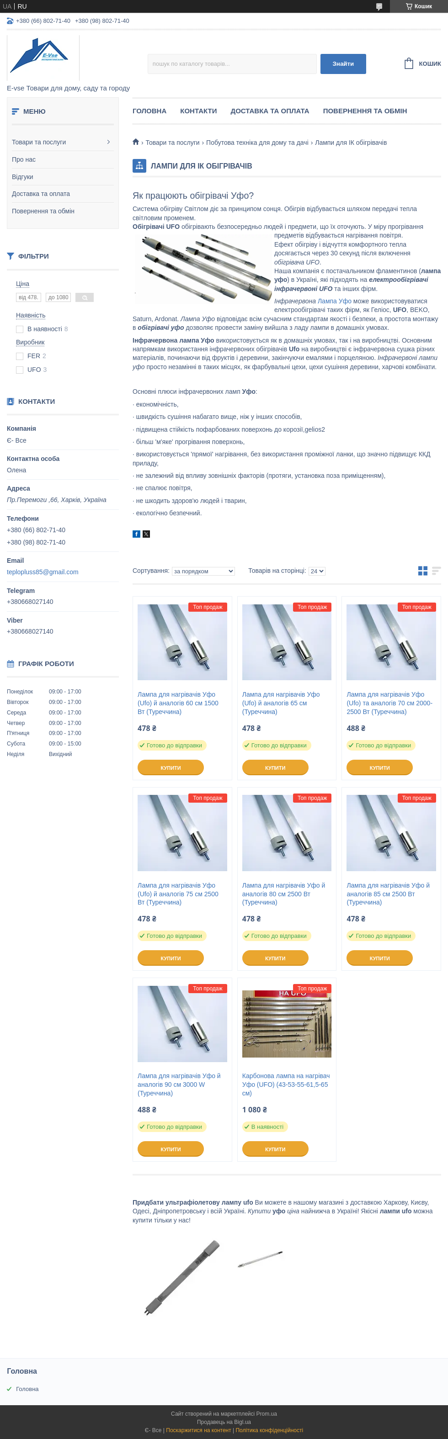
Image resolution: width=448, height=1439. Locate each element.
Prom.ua (266, 1414)
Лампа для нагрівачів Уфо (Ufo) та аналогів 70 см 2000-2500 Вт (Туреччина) (389, 703)
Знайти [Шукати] (343, 63)
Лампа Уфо (335, 301)
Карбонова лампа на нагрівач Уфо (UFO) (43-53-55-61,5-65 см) (286, 1084)
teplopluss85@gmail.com (43, 572)
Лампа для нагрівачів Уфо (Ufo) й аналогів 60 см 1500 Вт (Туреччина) (178, 703)
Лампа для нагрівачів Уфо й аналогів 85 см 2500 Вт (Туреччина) (388, 894)
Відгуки (22, 176)
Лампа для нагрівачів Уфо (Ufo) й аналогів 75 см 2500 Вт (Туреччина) (178, 894)
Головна (149, 110)
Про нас (24, 159)
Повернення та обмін (43, 211)
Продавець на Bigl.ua (224, 1422)
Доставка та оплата (41, 193)
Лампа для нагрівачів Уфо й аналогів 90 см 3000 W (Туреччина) (179, 1084)
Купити (170, 768)
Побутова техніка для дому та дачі (257, 142)
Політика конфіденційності (269, 1430)
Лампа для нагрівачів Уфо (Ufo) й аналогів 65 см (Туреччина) (281, 703)
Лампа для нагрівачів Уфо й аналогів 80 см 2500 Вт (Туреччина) (283, 894)
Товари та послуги (39, 142)
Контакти (198, 110)
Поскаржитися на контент (198, 1430)
